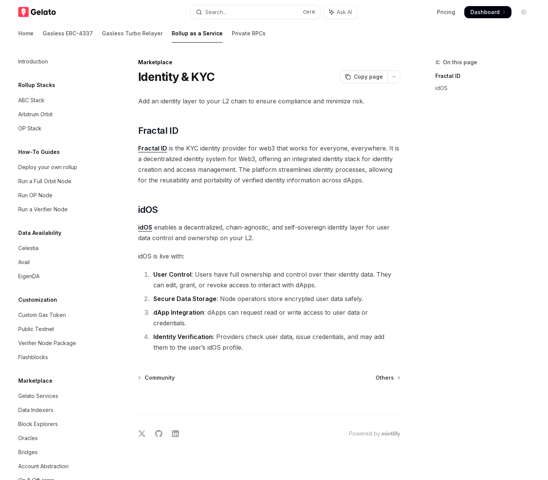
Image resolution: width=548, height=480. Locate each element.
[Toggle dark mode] (524, 12)
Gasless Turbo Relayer (132, 36)
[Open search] (255, 12)
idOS (441, 88)
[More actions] (393, 76)
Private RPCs (249, 36)
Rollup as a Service (197, 36)
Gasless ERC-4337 (68, 36)
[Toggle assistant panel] (340, 12)
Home (25, 36)
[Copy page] (363, 76)
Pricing (446, 12)
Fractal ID (447, 76)
